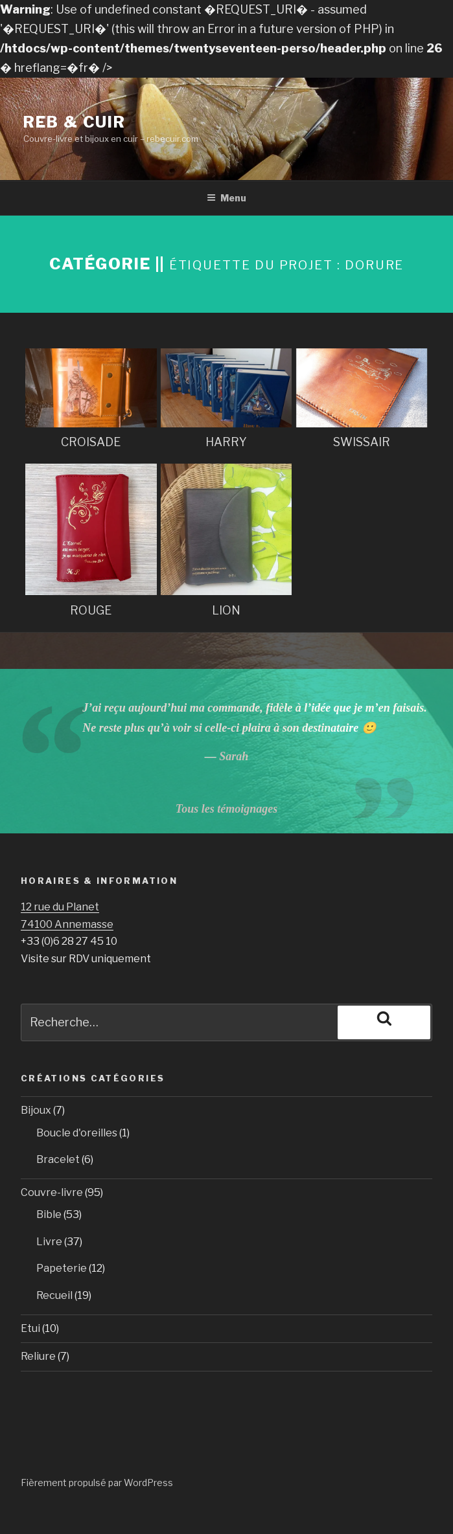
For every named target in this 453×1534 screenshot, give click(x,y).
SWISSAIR (361, 442)
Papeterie (61, 1268)
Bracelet (58, 1159)
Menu (226, 197)
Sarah (233, 756)
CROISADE (91, 442)
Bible (49, 1214)
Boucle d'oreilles (76, 1133)
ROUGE (90, 610)
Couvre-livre (52, 1192)
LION (226, 610)
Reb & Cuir (74, 122)
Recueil (54, 1295)
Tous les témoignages (226, 808)
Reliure (38, 1356)
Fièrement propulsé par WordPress (97, 1482)
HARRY (226, 442)
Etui (30, 1328)
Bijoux (36, 1110)
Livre (49, 1241)
